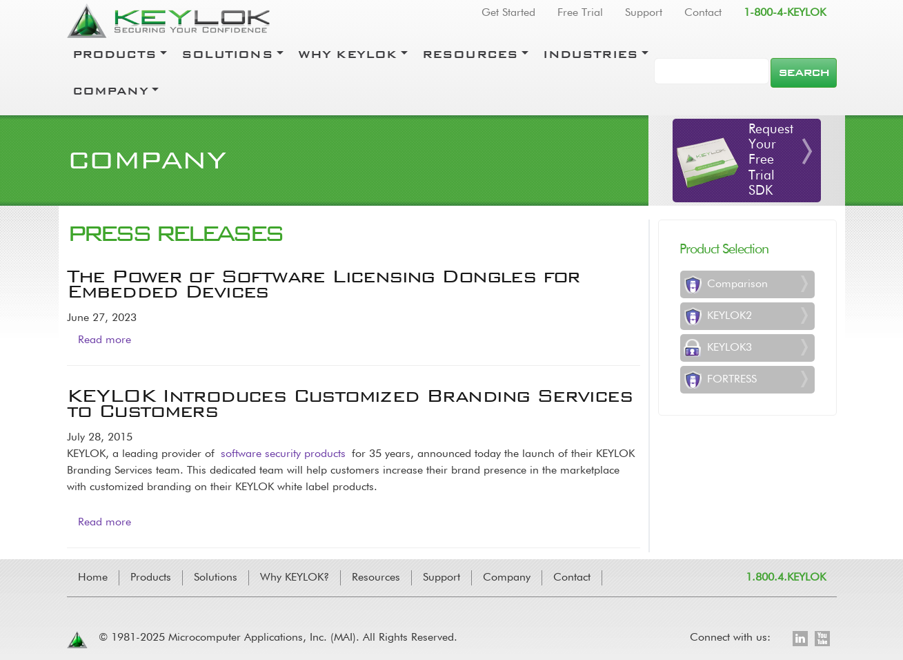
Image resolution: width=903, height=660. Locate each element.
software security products (283, 454)
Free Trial (580, 13)
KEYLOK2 (729, 316)
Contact (703, 13)
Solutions (227, 54)
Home (93, 577)
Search (803, 72)
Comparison (737, 284)
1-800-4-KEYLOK (785, 13)
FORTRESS (732, 379)
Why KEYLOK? (294, 577)
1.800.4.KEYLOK (786, 577)
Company (110, 90)
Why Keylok (347, 54)
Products (114, 54)
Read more (104, 340)
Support (643, 13)
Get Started (508, 13)
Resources (470, 54)
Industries (590, 54)
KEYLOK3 (729, 347)
